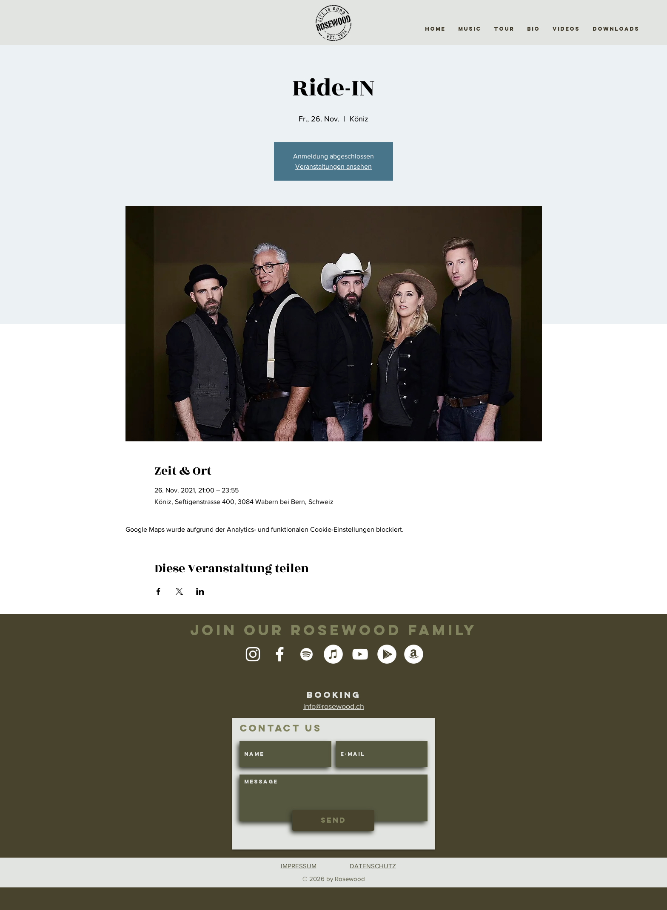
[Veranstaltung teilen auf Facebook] (158, 591)
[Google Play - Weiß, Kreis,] (386, 654)
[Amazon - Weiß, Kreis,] (413, 654)
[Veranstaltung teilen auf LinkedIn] (200, 591)
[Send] (333, 820)
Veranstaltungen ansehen (333, 166)
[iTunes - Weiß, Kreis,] (333, 654)
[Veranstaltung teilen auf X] (179, 591)
